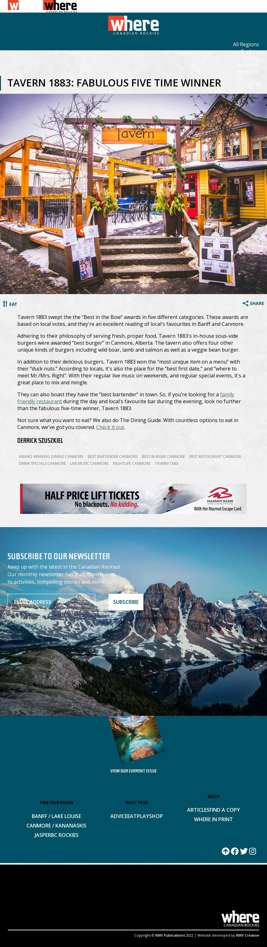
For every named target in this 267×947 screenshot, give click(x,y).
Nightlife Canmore (131, 463)
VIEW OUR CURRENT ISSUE (133, 771)
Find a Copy (224, 809)
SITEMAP (119, 895)
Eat (132, 816)
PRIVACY (159, 895)
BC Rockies (65, 835)
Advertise (248, 65)
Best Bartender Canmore (112, 456)
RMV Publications (170, 935)
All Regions (246, 44)
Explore (250, 51)
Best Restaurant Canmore (215, 456)
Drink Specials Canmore (42, 463)
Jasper (43, 835)
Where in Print (213, 819)
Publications (244, 72)
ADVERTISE (40, 895)
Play (143, 816)
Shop (156, 816)
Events (251, 58)
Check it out (110, 427)
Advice (118, 816)
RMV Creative (247, 935)
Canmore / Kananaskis (56, 825)
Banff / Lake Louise (56, 816)
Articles (198, 809)
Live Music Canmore (89, 463)
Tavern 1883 (166, 463)
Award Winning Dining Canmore (51, 456)
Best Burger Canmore (163, 456)
